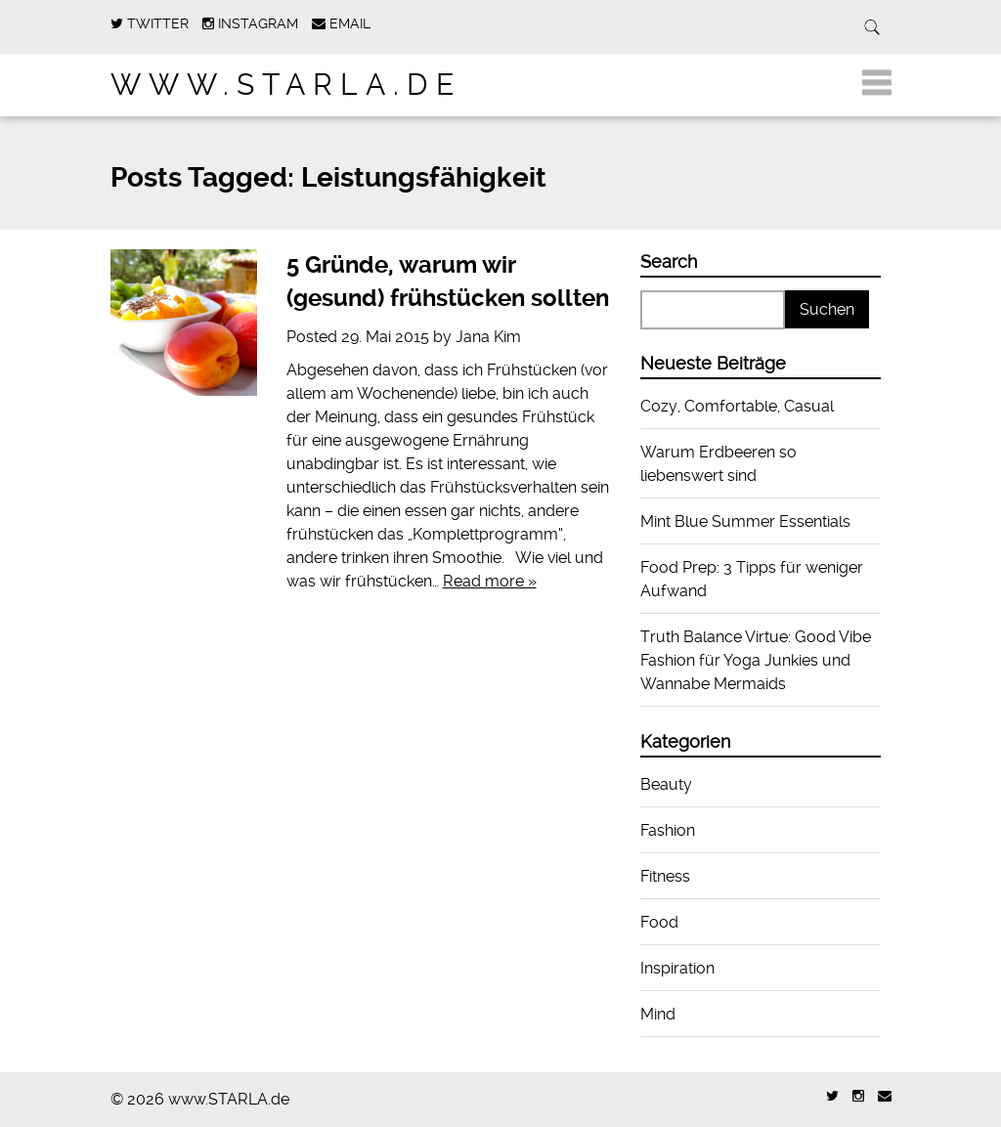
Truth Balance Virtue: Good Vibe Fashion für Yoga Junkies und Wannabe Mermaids (755, 660)
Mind (657, 1014)
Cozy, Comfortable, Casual (737, 406)
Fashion (667, 830)
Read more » (490, 581)
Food (659, 922)
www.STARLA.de (285, 84)
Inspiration (677, 968)
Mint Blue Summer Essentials (745, 521)
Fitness (665, 876)
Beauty (666, 784)
